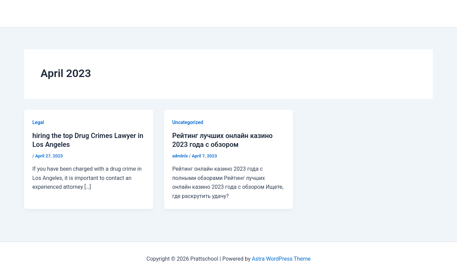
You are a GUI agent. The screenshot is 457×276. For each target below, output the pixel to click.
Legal (38, 122)
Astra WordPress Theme (281, 259)
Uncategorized (187, 122)
